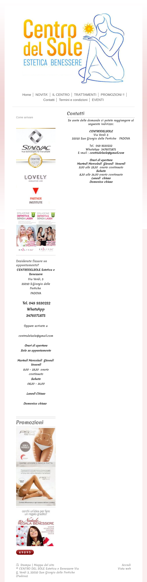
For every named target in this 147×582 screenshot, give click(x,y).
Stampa (24, 565)
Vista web (124, 569)
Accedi (126, 565)
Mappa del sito (44, 565)
